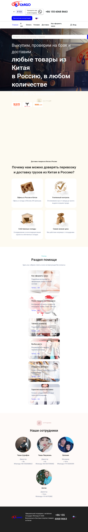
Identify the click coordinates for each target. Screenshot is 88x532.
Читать (35, 287)
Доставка (45, 25)
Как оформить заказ (56, 25)
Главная (15, 25)
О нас (21, 25)
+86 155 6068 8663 (56, 11)
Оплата (28, 25)
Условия (36, 25)
